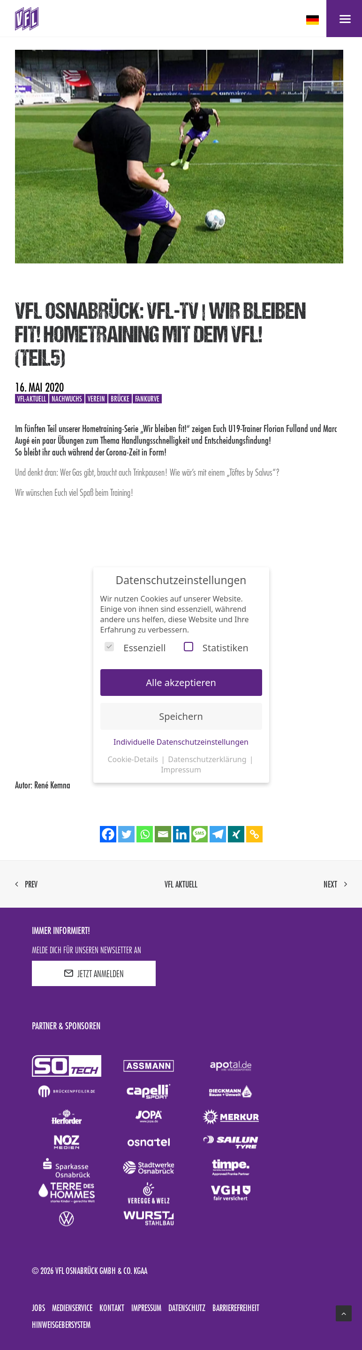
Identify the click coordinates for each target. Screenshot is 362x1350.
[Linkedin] (181, 834)
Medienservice (72, 1308)
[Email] (163, 834)
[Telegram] (218, 834)
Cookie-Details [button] (133, 759)
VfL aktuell (181, 884)
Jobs (38, 1308)
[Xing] (236, 834)
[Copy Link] (254, 834)
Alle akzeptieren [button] (181, 682)
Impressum (146, 1308)
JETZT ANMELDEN (94, 973)
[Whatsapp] (144, 834)
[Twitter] (126, 834)
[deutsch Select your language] (313, 20)
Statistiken (216, 648)
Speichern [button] (181, 716)
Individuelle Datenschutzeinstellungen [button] (181, 742)
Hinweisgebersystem (61, 1324)
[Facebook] (108, 834)
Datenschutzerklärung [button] (208, 759)
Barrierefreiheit (235, 1308)
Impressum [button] (181, 769)
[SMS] (199, 834)
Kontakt (111, 1308)
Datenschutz (186, 1308)
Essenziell (135, 648)
